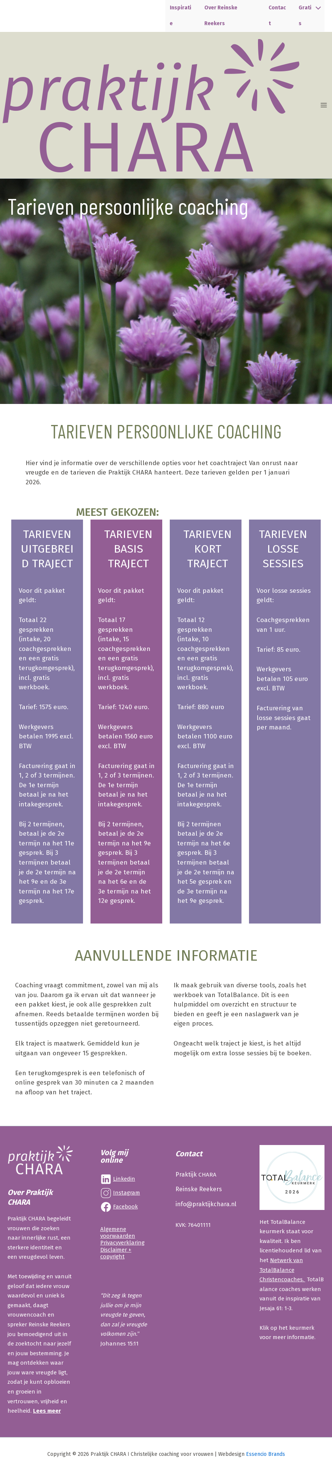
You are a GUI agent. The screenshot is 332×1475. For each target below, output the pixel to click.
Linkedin (124, 1178)
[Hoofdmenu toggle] (324, 108)
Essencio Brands (265, 1454)
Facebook (125, 1206)
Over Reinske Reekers (226, 17)
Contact (277, 17)
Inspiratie (182, 17)
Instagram (126, 1192)
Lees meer (47, 1410)
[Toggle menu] (316, 9)
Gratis (306, 17)
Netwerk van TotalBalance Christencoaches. (282, 1270)
